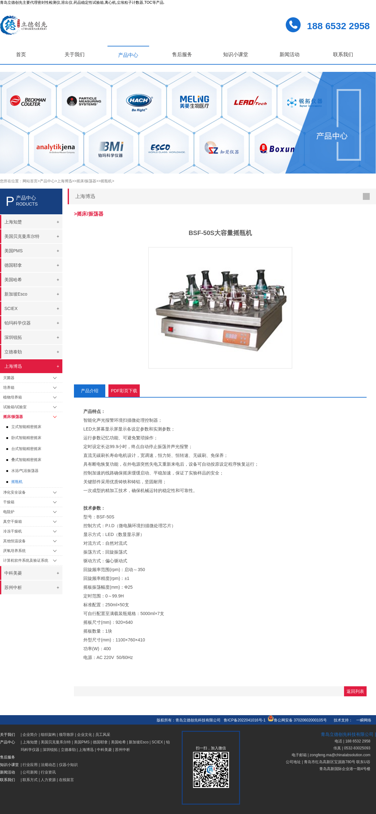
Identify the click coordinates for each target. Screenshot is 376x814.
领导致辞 (66, 734)
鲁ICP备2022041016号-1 (244, 720)
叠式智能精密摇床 (26, 460)
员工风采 (102, 734)
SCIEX (157, 742)
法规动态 (48, 765)
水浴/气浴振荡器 (25, 471)
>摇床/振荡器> (86, 181)
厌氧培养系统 (14, 551)
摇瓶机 (17, 481)
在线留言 (66, 780)
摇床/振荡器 (13, 417)
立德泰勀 (68, 749)
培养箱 (8, 387)
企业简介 (30, 734)
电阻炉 (8, 512)
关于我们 (75, 54)
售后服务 (182, 54)
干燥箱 (8, 502)
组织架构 (48, 734)
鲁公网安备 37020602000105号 (297, 720)
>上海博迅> (64, 181)
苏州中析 (122, 749)
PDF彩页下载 (124, 390)
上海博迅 (86, 749)
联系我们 (343, 54)
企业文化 (84, 734)
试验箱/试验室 (15, 407)
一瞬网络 (361, 720)
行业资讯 (48, 772)
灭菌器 (8, 378)
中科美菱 (104, 749)
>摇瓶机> (106, 181)
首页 (21, 54)
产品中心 (128, 55)
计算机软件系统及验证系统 (25, 560)
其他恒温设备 (14, 541)
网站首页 (30, 181)
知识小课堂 (235, 54)
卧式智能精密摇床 (26, 438)
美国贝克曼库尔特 (56, 742)
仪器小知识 (68, 765)
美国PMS (82, 742)
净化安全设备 (14, 492)
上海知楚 (30, 742)
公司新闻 (30, 772)
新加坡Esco (139, 742)
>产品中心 (46, 181)
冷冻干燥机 (12, 531)
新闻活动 (289, 54)
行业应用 (30, 765)
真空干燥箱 (12, 521)
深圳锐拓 (50, 749)
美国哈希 (118, 742)
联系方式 (30, 780)
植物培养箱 (12, 397)
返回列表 (355, 691)
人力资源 (48, 780)
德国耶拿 (100, 742)
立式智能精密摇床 (26, 427)
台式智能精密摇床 (26, 449)
